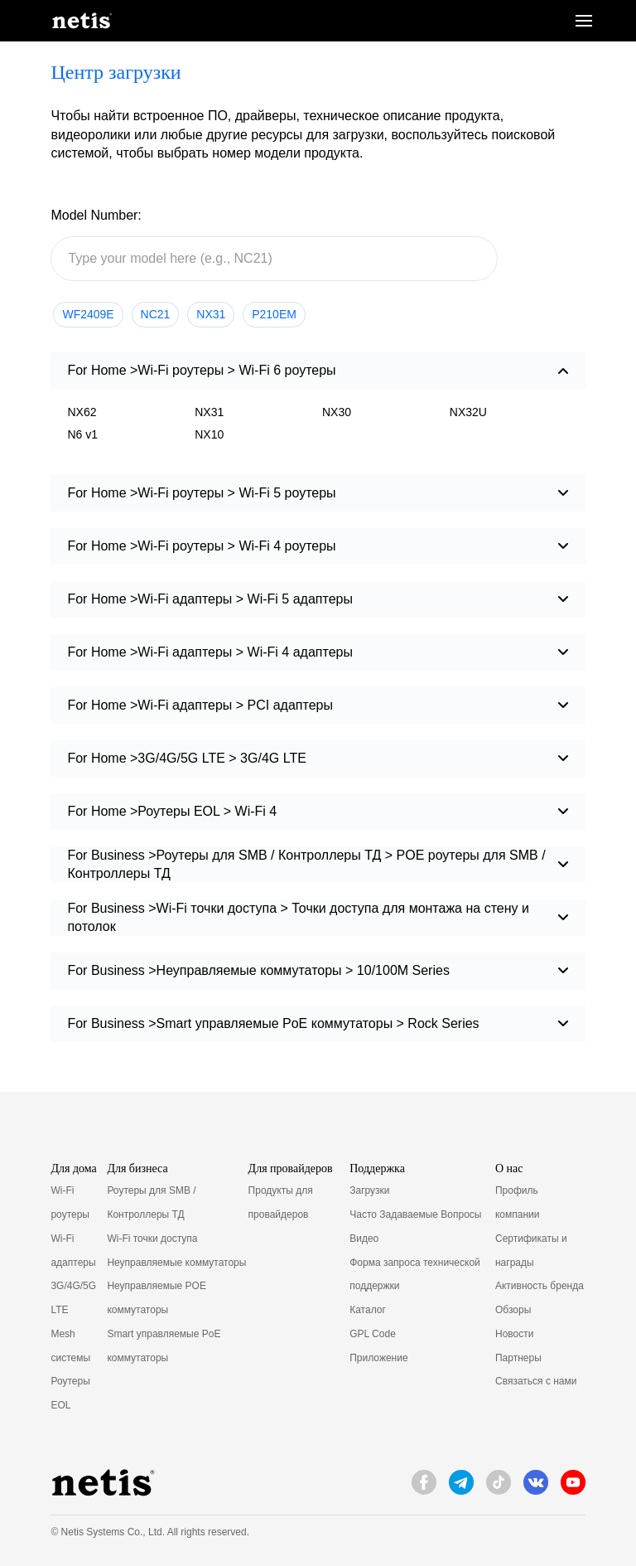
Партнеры (518, 1358)
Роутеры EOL (70, 1393)
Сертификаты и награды (531, 1250)
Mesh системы (70, 1346)
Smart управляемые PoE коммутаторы (163, 1346)
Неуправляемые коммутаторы (176, 1262)
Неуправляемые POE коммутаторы (156, 1298)
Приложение (378, 1358)
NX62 (81, 412)
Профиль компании (517, 1202)
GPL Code (372, 1334)
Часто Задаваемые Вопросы (415, 1214)
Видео (363, 1238)
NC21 (156, 314)
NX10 (209, 434)
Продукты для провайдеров (280, 1202)
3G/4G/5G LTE (73, 1298)
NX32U (468, 412)
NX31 (210, 314)
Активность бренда (539, 1286)
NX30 (336, 412)
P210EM (274, 314)
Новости (514, 1334)
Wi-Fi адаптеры (73, 1250)
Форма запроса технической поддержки (414, 1274)
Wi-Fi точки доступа (152, 1238)
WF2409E (87, 314)
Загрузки (369, 1190)
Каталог (367, 1310)
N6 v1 (82, 434)
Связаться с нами (535, 1381)
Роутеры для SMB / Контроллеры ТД (151, 1202)
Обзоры (513, 1310)
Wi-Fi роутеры (70, 1202)
